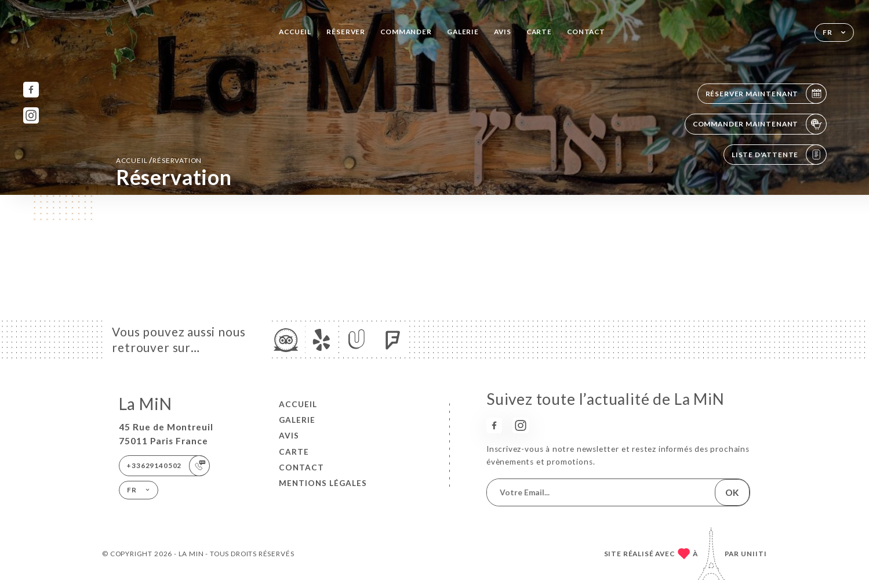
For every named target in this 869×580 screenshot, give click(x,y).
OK (732, 492)
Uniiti (754, 553)
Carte (539, 31)
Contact (586, 31)
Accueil (295, 31)
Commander (405, 31)
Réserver (345, 31)
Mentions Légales (323, 483)
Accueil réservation (159, 160)
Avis (502, 31)
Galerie (463, 31)
